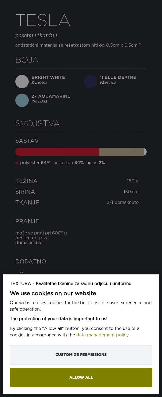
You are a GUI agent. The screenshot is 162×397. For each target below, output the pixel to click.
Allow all (81, 377)
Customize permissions (81, 354)
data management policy (102, 335)
